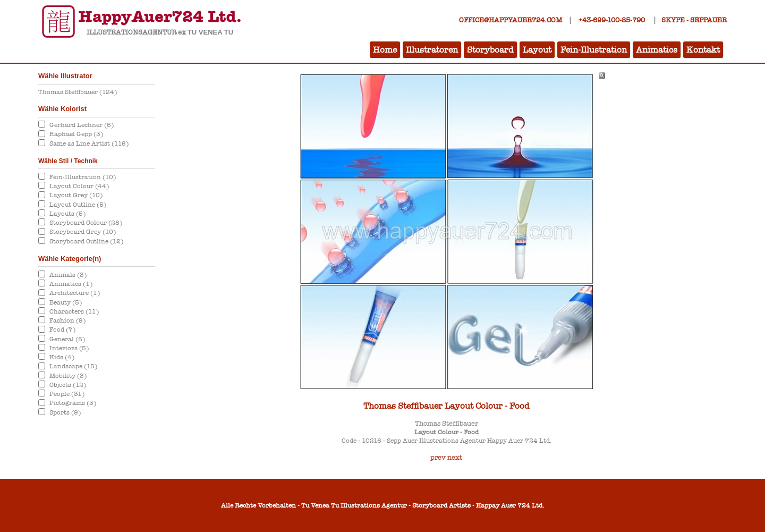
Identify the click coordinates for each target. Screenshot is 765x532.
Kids (61, 357)
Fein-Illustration (593, 50)
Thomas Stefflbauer (77, 92)
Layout (537, 50)
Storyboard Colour (85, 222)
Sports (65, 412)
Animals (68, 274)
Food (62, 329)
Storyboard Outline (86, 241)
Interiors (69, 348)
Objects (67, 385)
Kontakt (703, 50)
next (454, 457)
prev (438, 457)
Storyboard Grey (82, 231)
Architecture (74, 293)
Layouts (67, 213)
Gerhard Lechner (81, 125)
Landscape (73, 366)
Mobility (68, 375)
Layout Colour (79, 186)
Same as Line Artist (89, 143)
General (67, 339)
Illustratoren (432, 50)
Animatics (656, 50)
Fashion (67, 320)
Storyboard (490, 50)
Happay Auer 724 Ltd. (510, 505)
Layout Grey (76, 195)
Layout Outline (77, 204)
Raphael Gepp (76, 134)
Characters (74, 311)
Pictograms (72, 403)
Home (385, 50)
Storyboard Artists (441, 505)
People (66, 394)
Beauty (65, 302)
